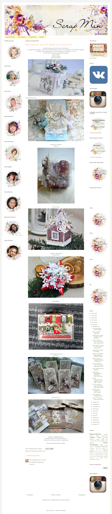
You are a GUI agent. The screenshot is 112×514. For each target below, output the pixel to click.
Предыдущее (81, 494)
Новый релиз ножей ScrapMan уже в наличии (97, 337)
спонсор (91, 456)
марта (94, 419)
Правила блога (32, 37)
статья (95, 456)
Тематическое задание (102, 456)
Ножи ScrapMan (22, 37)
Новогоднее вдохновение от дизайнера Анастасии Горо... (97, 374)
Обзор (101, 445)
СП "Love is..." (97, 451)
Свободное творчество (101, 446)
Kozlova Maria (55, 207)
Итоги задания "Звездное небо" (97, 395)
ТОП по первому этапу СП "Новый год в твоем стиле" (98, 386)
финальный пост (94, 457)
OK (30, 460)
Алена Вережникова (30, 98)
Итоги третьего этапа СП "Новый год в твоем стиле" (98, 347)
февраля (95, 422)
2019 (92, 315)
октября (95, 404)
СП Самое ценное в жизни (100, 454)
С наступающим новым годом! (96, 329)
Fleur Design (97, 459)
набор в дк (104, 440)
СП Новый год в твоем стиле (37, 451)
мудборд (99, 440)
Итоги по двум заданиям (96, 332)
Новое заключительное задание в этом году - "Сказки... (97, 380)
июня (94, 413)
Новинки (92, 443)
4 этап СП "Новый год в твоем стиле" (98, 398)
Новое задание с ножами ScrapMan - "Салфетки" (97, 360)
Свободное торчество (95, 448)
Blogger (63, 510)
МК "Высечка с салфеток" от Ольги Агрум (96, 391)
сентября (95, 406)
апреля (95, 417)
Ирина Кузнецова (56, 57)
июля (94, 411)
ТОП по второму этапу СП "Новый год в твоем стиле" (98, 365)
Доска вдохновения (102, 435)
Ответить (32, 464)
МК (103, 439)
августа (95, 408)
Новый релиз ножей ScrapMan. (97, 351)
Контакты (41, 37)
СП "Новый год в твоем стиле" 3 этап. (66, 51)
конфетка (98, 439)
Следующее (30, 494)
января (95, 424)
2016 (92, 322)
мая (94, 415)
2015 (92, 324)
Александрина (55, 301)
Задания (92, 437)
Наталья (56, 146)
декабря (95, 326)
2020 (92, 313)
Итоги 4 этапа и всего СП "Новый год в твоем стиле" (98, 342)
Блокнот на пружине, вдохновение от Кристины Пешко (98, 355)
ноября (95, 402)
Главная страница (10, 37)
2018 (92, 318)
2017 (92, 320)
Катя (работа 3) (56, 397)
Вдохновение (95, 434)
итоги (99, 437)
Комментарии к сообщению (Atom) (60, 500)
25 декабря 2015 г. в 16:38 (38, 460)
